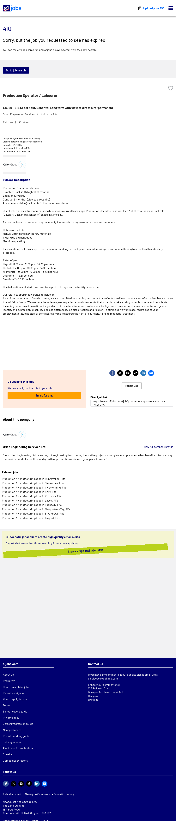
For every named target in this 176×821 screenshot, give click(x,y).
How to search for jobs (16, 687)
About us (8, 674)
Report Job (131, 385)
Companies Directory (15, 760)
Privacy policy (11, 717)
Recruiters (9, 680)
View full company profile (158, 446)
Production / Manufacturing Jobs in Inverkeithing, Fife (34, 487)
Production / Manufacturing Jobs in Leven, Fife (30, 500)
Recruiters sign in (13, 693)
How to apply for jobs (15, 699)
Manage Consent (12, 730)
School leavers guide (15, 711)
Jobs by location (12, 742)
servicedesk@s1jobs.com (103, 678)
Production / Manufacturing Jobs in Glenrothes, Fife (33, 483)
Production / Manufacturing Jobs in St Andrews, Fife (33, 513)
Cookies (8, 754)
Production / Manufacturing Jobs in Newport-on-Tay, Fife (36, 509)
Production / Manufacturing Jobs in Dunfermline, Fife (33, 478)
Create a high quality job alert (87, 551)
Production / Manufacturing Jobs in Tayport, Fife (31, 518)
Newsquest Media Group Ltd (19, 801)
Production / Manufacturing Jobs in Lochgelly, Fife (32, 504)
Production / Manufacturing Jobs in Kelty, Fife (29, 491)
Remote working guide (16, 736)
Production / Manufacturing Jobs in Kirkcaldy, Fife (31, 496)
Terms (6, 705)
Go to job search (16, 70)
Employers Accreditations (18, 748)
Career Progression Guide (18, 723)
